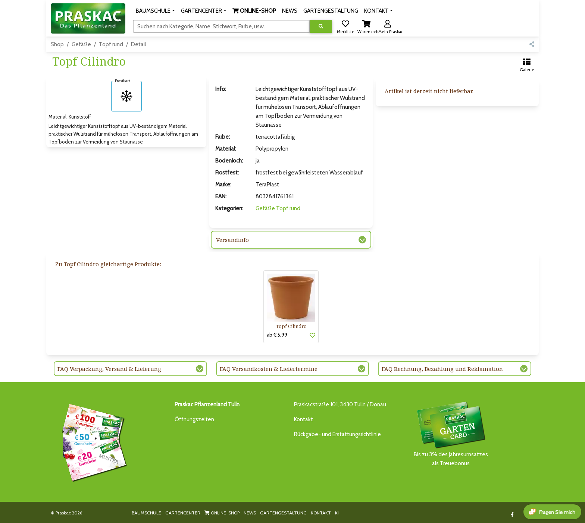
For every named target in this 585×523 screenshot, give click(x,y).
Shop (57, 44)
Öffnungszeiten (194, 419)
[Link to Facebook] (512, 514)
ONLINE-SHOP (222, 513)
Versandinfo (232, 239)
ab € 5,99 (277, 335)
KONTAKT (321, 513)
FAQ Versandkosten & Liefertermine (268, 368)
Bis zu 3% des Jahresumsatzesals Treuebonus (450, 433)
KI (337, 513)
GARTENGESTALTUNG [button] (330, 10)
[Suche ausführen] (321, 26)
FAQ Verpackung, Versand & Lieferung (109, 368)
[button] (155, 10)
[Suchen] (221, 26)
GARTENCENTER (182, 513)
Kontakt (303, 419)
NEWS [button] (289, 10)
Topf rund (111, 44)
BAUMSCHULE (146, 513)
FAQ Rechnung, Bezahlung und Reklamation (442, 368)
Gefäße (81, 44)
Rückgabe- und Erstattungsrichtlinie (337, 434)
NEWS (250, 513)
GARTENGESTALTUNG (283, 513)
